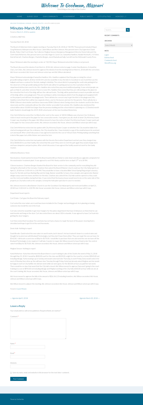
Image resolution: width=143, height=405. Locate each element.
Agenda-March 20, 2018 (90, 298)
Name (13, 344)
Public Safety (86, 16)
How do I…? (121, 16)
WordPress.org (110, 63)
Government (69, 16)
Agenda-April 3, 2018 (19, 298)
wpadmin (32, 32)
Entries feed (109, 57)
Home (19, 16)
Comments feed (111, 60)
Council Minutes (21, 289)
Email (12, 353)
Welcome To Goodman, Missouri (72, 5)
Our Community (50, 16)
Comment (14, 316)
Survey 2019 (32, 16)
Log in (107, 55)
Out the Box (20, 399)
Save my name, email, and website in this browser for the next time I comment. (41, 373)
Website (13, 363)
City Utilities (104, 16)
